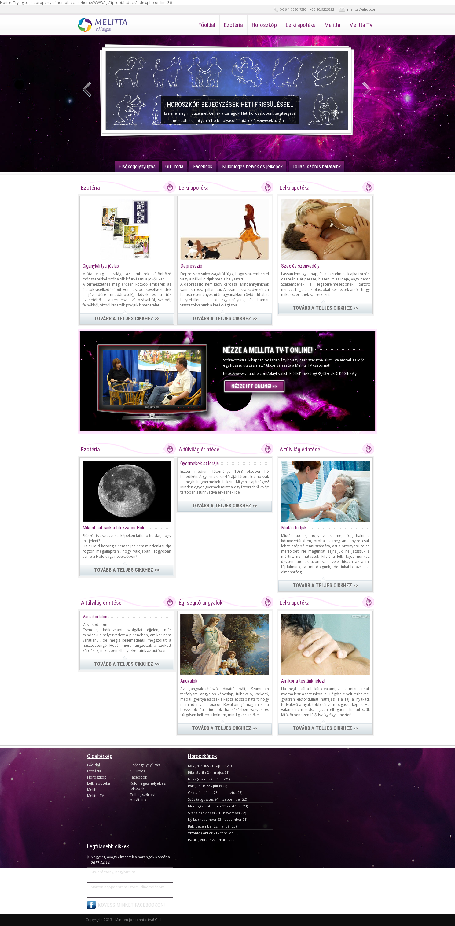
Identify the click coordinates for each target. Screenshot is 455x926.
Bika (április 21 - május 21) (208, 772)
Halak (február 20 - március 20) (212, 839)
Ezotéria (233, 24)
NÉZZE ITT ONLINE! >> (254, 386)
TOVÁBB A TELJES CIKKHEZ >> (127, 318)
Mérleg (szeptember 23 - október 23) (218, 806)
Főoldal (206, 24)
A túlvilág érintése (199, 449)
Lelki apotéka (301, 24)
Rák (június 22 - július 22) (207, 785)
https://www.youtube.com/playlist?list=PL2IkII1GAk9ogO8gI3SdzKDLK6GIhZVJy (290, 373)
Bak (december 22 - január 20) (212, 826)
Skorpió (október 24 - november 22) (217, 812)
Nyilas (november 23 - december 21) (217, 819)
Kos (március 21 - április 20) (210, 765)
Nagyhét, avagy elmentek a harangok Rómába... (132, 857)
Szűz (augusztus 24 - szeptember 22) (217, 799)
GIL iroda (174, 166)
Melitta (332, 24)
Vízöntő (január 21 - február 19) (213, 833)
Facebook (202, 166)
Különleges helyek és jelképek (252, 166)
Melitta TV (361, 24)
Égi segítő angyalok (200, 602)
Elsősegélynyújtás (137, 166)
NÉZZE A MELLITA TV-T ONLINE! (268, 350)
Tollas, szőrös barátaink (316, 166)
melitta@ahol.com (362, 9)
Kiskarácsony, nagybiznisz (113, 872)
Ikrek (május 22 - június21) (209, 779)
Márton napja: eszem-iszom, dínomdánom (127, 887)
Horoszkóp (264, 24)
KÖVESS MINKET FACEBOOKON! (131, 905)
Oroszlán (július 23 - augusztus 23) (215, 792)
